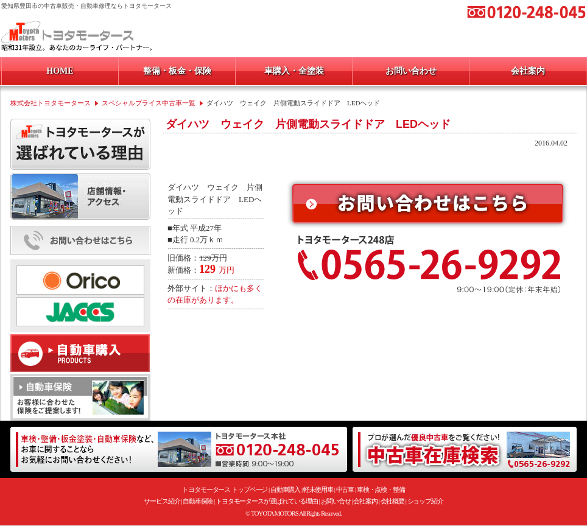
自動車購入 (285, 489)
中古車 (345, 489)
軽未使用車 (318, 489)
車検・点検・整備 (381, 489)
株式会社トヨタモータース (50, 103)
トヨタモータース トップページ (224, 489)
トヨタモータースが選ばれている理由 (267, 501)
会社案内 (365, 501)
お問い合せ (336, 501)
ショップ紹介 (425, 501)
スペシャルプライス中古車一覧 (148, 103)
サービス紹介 (162, 501)
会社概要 (393, 501)
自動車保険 (198, 501)
